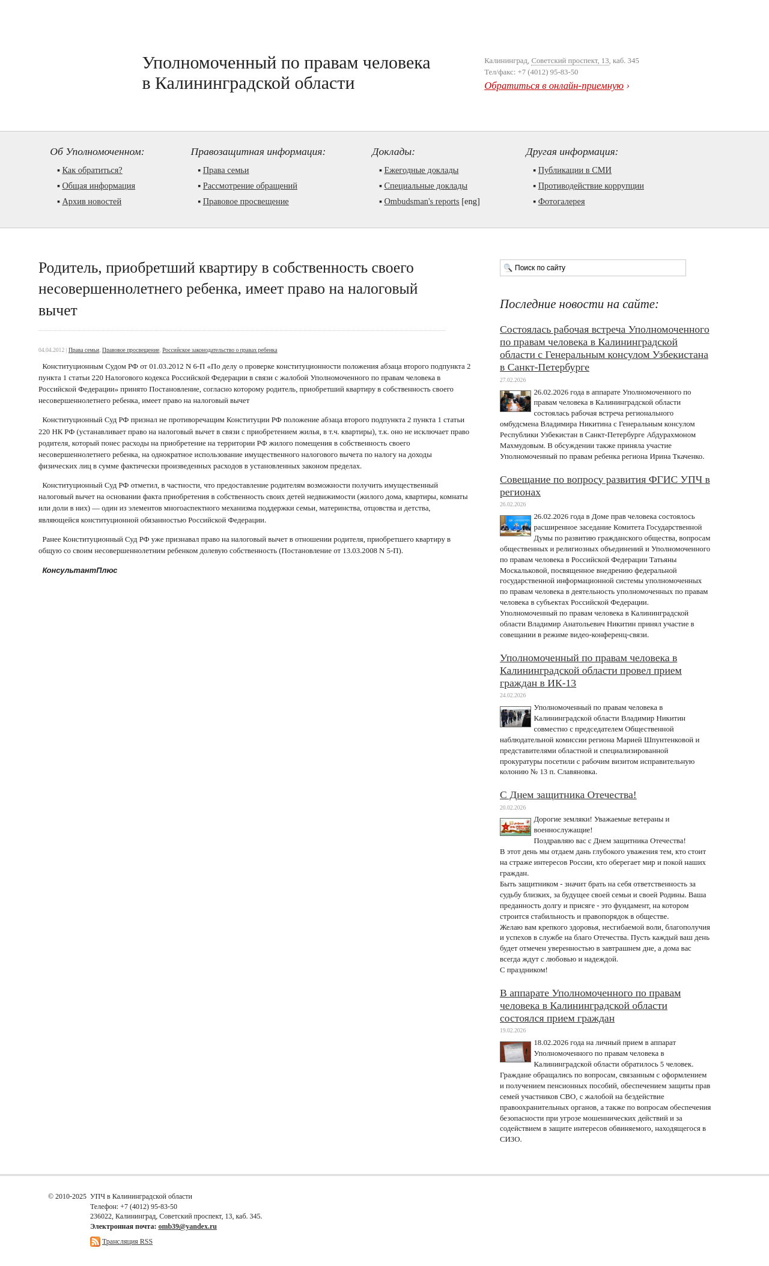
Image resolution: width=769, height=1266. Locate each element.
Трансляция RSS (127, 1241)
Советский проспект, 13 (570, 60)
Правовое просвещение (246, 201)
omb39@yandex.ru (187, 1226)
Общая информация (98, 185)
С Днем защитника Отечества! (568, 795)
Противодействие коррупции (591, 185)
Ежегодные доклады (421, 170)
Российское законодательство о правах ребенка (219, 350)
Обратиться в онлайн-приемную (554, 85)
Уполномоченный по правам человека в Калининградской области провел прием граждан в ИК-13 (591, 670)
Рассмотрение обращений (250, 185)
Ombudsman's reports (421, 201)
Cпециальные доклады (425, 185)
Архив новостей (91, 201)
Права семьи (226, 170)
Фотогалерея (561, 201)
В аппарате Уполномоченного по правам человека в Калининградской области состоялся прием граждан (590, 1005)
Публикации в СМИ (575, 170)
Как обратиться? (92, 170)
